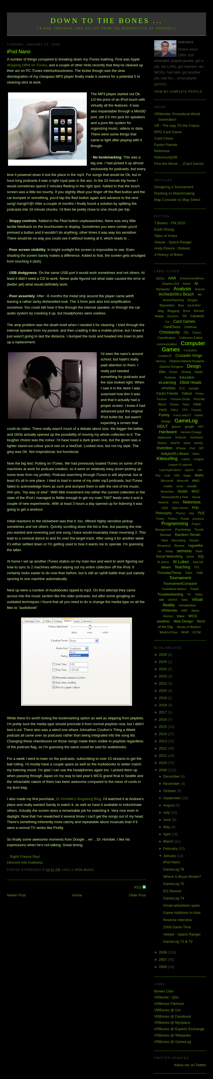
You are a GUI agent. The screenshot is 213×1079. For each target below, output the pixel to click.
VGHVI (172, 599)
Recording (179, 540)
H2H (200, 426)
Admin (187, 283)
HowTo (175, 443)
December (172, 776)
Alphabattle (163, 289)
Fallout (187, 393)
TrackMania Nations (174, 589)
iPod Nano (19, 51)
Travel (194, 589)
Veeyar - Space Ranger (173, 242)
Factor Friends (166, 145)
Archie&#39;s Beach (176, 294)
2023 (163, 676)
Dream (173, 372)
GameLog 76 (173, 869)
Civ (186, 332)
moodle (192, 486)
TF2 (196, 567)
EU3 (182, 388)
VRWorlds (169, 610)
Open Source (180, 508)
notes (175, 502)
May (167, 827)
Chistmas (190, 327)
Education (186, 377)
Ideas (187, 443)
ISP (201, 448)
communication (166, 344)
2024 (163, 669)
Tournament (180, 577)
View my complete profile (178, 91)
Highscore (165, 437)
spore (190, 556)
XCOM (196, 632)
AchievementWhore (192, 278)
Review (179, 545)
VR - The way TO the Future (176, 125)
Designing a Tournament (173, 187)
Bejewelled (166, 305)
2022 (163, 683)
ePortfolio (168, 388)
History (162, 443)
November (172, 783)
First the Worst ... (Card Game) (179, 164)
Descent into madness (25, 862)
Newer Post (16, 895)
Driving (186, 372)
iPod (79, 869)
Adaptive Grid (170, 283)
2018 (163, 705)
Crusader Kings (188, 355)
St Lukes (181, 561)
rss (159, 551)
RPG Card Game (168, 132)
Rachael (165, 534)
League (199, 459)
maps (187, 475)
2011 (163, 755)
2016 (163, 719)
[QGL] (160, 278)
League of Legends (180, 464)
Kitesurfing (167, 458)
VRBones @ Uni (167, 1010)
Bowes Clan (163, 991)
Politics (172, 518)
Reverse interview (177, 920)
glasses (176, 426)
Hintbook (180, 437)
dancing (161, 361)
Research (164, 545)
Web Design (183, 621)
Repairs (194, 540)
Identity (198, 443)
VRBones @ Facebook (172, 1016)
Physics (180, 513)
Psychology (183, 529)
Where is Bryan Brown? (182, 876)
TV (189, 594)
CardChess (172, 327)
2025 (163, 662)
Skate (199, 551)
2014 (163, 734)
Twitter (199, 594)
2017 (163, 712)
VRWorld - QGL (166, 997)
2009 (163, 770)
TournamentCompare (180, 583)
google (189, 426)
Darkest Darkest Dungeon (187, 361)
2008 (163, 952)
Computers (190, 350)
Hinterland (196, 437)
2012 (163, 748)
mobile (167, 486)
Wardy (195, 610)
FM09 (163, 410)
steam (166, 567)
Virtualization (187, 605)
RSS (138, 887)
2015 (163, 727)
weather (163, 621)
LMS (177, 475)
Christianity (169, 332)
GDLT (162, 426)
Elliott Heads (191, 382)
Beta (181, 305)
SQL (201, 556)
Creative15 (164, 355)
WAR (184, 610)
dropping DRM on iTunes (27, 65)
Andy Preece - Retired (172, 248)
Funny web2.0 (182, 415)
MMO (196, 480)
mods (179, 486)
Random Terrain (187, 535)
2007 (163, 959)
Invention (165, 448)
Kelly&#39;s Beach (175, 454)
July (167, 812)
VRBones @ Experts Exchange (179, 1029)
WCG (192, 616)
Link (167, 475)
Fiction (200, 393)
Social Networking (169, 556)
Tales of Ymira (165, 236)
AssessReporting (173, 300)
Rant (164, 540)
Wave (181, 616)
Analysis (182, 288)
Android (199, 289)
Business (173, 316)
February (171, 848)
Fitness (174, 404)
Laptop (185, 459)
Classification (167, 337)
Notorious (162, 151)
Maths (199, 475)
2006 (163, 967)
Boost (186, 310)
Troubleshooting (170, 594)
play (191, 513)
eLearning (167, 382)
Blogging (173, 310)
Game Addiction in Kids (182, 913)
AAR (172, 278)
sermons (184, 551)
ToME (199, 572)
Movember (167, 491)
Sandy (169, 551)
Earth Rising (164, 229)
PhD (195, 508)
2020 (163, 691)
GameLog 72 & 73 (178, 941)
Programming (174, 523)
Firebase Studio (180, 399)
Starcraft (198, 562)
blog (161, 310)
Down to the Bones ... (106, 21)
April (167, 834)
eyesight (194, 388)
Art (200, 294)
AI (196, 283)
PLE (201, 513)
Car (167, 321)
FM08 (197, 404)
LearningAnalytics (170, 470)
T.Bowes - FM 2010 (169, 223)
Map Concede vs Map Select (177, 200)
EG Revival (172, 891)
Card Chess (163, 138)
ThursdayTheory (169, 573)
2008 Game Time (177, 927)
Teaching (182, 567)
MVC (196, 491)
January (170, 856)
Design (194, 366)
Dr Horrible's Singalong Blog (78, 799)
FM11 (174, 410)
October (170, 791)
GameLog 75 (173, 884)
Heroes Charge (191, 432)
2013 (163, 741)
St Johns (163, 562)
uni (161, 600)
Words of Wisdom (189, 627)
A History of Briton (168, 255)
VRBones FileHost (169, 1004)
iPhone (181, 448)
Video (184, 599)
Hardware (168, 431)
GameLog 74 (173, 898)
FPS (184, 410)
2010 (163, 763)
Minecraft (182, 480)
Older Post (137, 895)
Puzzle (199, 529)
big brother (194, 305)
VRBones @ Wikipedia (172, 1035)
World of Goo (168, 632)
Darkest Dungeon (171, 366)
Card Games (184, 321)
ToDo (188, 572)
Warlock (168, 616)
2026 (163, 654)
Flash (185, 404)
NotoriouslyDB (165, 157)
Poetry (160, 518)
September (172, 798)
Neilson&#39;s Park (174, 497)
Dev (162, 372)
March (168, 841)
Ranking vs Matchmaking (174, 193)
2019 (163, 698)
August (169, 805)
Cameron (197, 316)
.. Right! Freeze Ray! (23, 856)
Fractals (196, 410)
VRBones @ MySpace (172, 1022)
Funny (164, 415)
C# (184, 316)
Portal (185, 518)
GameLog (185, 420)
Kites (195, 453)
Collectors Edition (191, 337)
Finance (162, 399)
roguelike (195, 545)
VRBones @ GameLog (172, 1042)
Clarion (196, 332)
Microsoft (167, 480)
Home (77, 895)
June (167, 820)
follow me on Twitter (190, 1065)
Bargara (192, 300)
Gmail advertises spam (181, 905)
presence (198, 518)
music (89, 869)
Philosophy (164, 513)
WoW (185, 632)
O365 (164, 508)
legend (189, 470)
